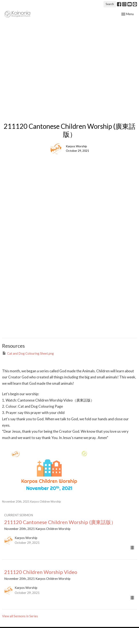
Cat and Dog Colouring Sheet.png (28, 353)
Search (110, 4)
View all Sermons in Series (20, 616)
